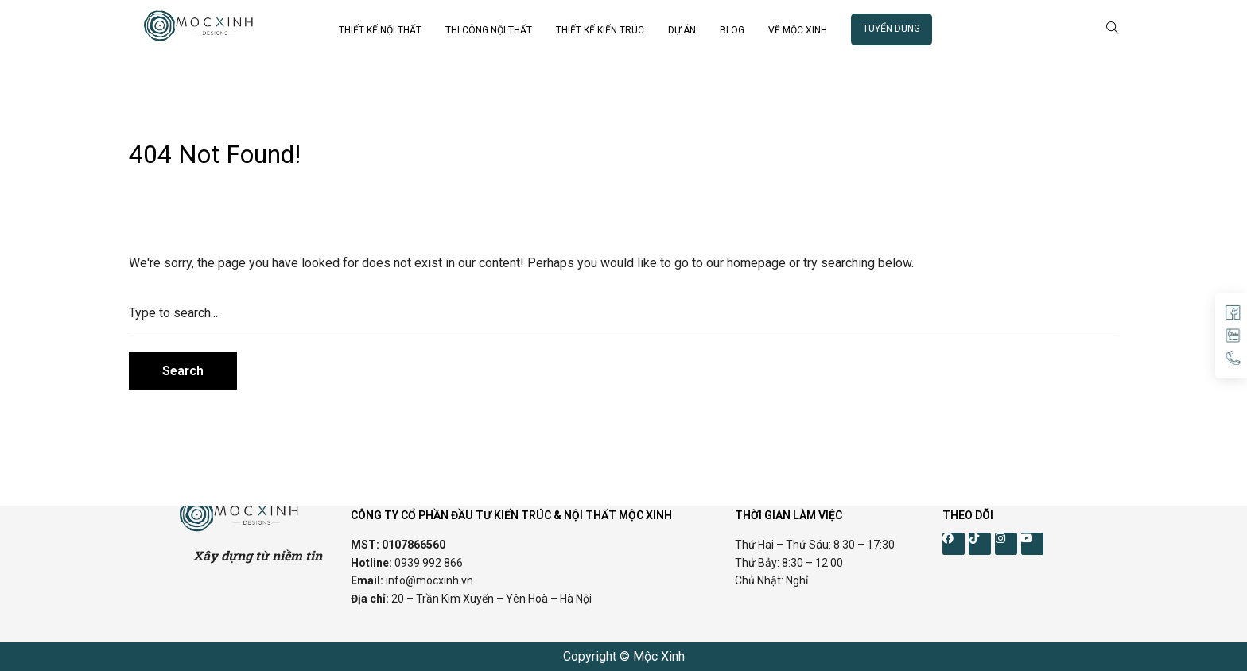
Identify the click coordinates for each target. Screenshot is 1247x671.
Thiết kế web (164, 444)
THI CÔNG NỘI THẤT (488, 30)
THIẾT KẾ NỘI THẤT (380, 30)
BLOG (732, 30)
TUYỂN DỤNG (891, 28)
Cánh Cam (250, 444)
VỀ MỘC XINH (797, 30)
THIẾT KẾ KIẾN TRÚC (600, 30)
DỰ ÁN (682, 30)
